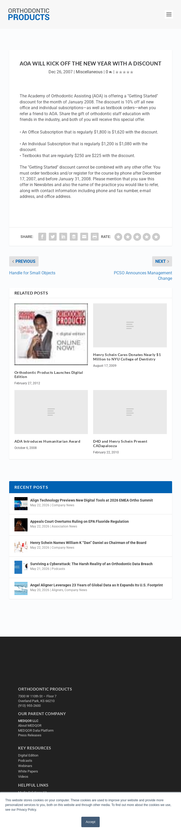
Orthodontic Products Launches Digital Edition (48, 374)
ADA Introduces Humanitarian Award (47, 441)
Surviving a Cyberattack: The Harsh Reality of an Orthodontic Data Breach (91, 564)
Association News (64, 526)
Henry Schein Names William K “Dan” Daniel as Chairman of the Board (88, 543)
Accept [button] (90, 822)
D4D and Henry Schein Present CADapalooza (120, 443)
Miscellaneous (89, 71)
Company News (63, 505)
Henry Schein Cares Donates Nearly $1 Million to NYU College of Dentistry (127, 356)
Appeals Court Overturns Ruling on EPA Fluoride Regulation (79, 521)
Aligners (57, 590)
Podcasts (58, 569)
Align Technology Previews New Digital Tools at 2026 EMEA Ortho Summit (91, 500)
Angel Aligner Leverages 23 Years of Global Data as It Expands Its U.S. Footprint (96, 585)
